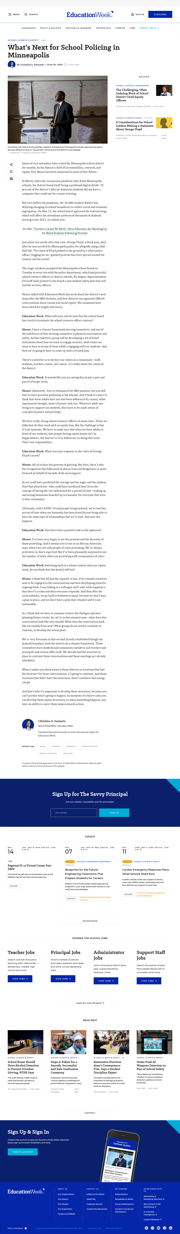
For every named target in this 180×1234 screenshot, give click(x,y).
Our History (63, 1199)
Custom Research (153, 1220)
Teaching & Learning (78, 28)
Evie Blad (141, 1088)
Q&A (43, 40)
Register (14, 886)
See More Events (90, 921)
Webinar (69, 865)
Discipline (71, 746)
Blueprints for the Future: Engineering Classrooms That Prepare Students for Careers (84, 874)
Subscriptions (121, 1194)
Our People (63, 1204)
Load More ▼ (90, 1113)
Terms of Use (94, 1228)
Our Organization (66, 1194)
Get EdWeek (121, 1189)
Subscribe (160, 14)
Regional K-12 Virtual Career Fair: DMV (30, 867)
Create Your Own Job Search (90, 1003)
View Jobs (20, 979)
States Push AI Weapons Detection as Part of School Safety (151, 1065)
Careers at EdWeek (66, 1214)
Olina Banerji (100, 1092)
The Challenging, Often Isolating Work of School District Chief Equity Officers (132, 95)
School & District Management (132, 86)
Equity (43, 746)
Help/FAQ (90, 1199)
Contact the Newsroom (96, 1209)
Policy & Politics (50, 28)
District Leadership (48, 753)
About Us (63, 1189)
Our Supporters (65, 1209)
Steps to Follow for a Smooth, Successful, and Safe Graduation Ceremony (64, 1067)
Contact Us (92, 1189)
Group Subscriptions (124, 1204)
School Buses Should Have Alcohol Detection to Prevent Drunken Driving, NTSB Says (23, 1067)
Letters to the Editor (95, 1194)
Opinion (120, 28)
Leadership (28, 28)
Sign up (114, 813)
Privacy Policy (114, 1228)
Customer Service (94, 1204)
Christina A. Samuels (32, 64)
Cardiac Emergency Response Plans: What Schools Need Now (145, 872)
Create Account (23, 1152)
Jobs (132, 28)
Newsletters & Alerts (124, 1199)
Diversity (56, 746)
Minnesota (68, 753)
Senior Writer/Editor (47, 726)
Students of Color (90, 746)
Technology (103, 28)
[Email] (74, 812)
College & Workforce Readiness (93, 862)
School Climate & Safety (23, 40)
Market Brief (149, 28)
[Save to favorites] (11, 171)
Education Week (65, 726)
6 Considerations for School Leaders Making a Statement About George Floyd (135, 126)
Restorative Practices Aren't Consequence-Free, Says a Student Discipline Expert (107, 1067)
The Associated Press (17, 1089)
